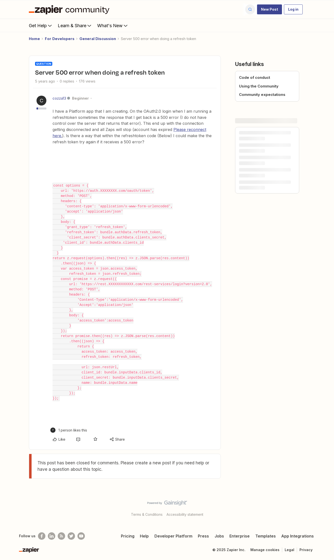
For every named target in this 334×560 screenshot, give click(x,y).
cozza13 (59, 98)
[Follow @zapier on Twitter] (71, 536)
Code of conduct (254, 77)
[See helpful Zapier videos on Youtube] (81, 536)
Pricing (127, 536)
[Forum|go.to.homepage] (70, 9)
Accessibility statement (185, 514)
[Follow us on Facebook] (41, 536)
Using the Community (258, 86)
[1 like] (68, 430)
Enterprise (239, 536)
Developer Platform (173, 536)
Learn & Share (75, 25)
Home (34, 38)
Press (203, 536)
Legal (289, 550)
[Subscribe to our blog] (61, 536)
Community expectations (262, 94)
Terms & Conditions (147, 514)
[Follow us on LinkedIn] (51, 536)
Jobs (219, 536)
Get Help (41, 25)
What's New (113, 25)
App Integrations (297, 536)
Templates (265, 536)
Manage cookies (264, 550)
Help (144, 536)
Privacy (306, 550)
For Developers (59, 38)
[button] (269, 9)
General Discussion (97, 38)
